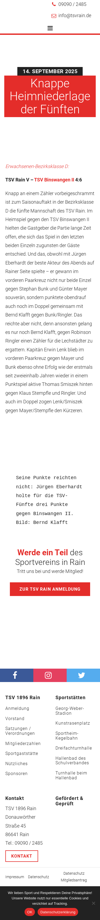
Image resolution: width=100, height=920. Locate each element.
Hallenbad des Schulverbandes (72, 760)
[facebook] (16, 675)
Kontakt (21, 856)
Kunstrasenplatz (72, 723)
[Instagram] (50, 675)
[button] (69, 4)
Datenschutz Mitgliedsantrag (74, 876)
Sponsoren (16, 773)
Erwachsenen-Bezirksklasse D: (37, 166)
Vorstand (15, 718)
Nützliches (16, 763)
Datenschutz (38, 877)
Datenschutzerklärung (57, 912)
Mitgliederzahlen (23, 743)
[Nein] (93, 903)
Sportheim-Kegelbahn (67, 735)
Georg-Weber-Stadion (69, 711)
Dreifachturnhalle (73, 748)
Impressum (14, 877)
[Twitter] (83, 675)
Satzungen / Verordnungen (20, 731)
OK (29, 912)
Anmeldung (17, 708)
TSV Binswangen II (54, 179)
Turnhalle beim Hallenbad (71, 775)
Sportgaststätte (21, 753)
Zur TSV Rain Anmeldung (50, 589)
